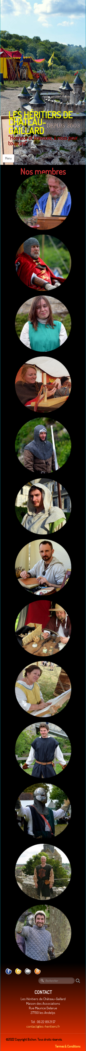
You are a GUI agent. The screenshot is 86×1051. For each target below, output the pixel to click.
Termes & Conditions (67, 1046)
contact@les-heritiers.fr (43, 1026)
